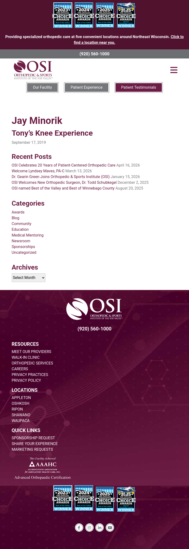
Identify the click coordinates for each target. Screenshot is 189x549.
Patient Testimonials (138, 87)
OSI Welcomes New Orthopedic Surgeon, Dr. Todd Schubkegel (64, 182)
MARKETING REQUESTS (32, 449)
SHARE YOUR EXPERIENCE (35, 443)
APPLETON (21, 397)
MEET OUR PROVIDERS (31, 351)
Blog (15, 218)
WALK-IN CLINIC (26, 357)
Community (21, 223)
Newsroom (21, 241)
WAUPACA (21, 420)
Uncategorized (24, 252)
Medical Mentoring (28, 235)
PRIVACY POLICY (26, 380)
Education (20, 229)
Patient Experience (86, 87)
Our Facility (42, 87)
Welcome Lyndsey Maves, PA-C (38, 171)
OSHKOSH (21, 403)
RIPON (17, 409)
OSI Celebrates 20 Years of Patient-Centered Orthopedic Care (64, 165)
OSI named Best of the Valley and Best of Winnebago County (63, 188)
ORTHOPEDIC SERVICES (32, 363)
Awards (18, 212)
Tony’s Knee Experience (52, 133)
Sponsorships (23, 246)
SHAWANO (21, 415)
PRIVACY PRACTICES (30, 374)
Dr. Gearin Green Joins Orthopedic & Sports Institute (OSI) (61, 176)
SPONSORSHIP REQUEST (33, 438)
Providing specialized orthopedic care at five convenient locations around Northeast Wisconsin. (94, 40)
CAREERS (20, 369)
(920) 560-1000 (94, 54)
